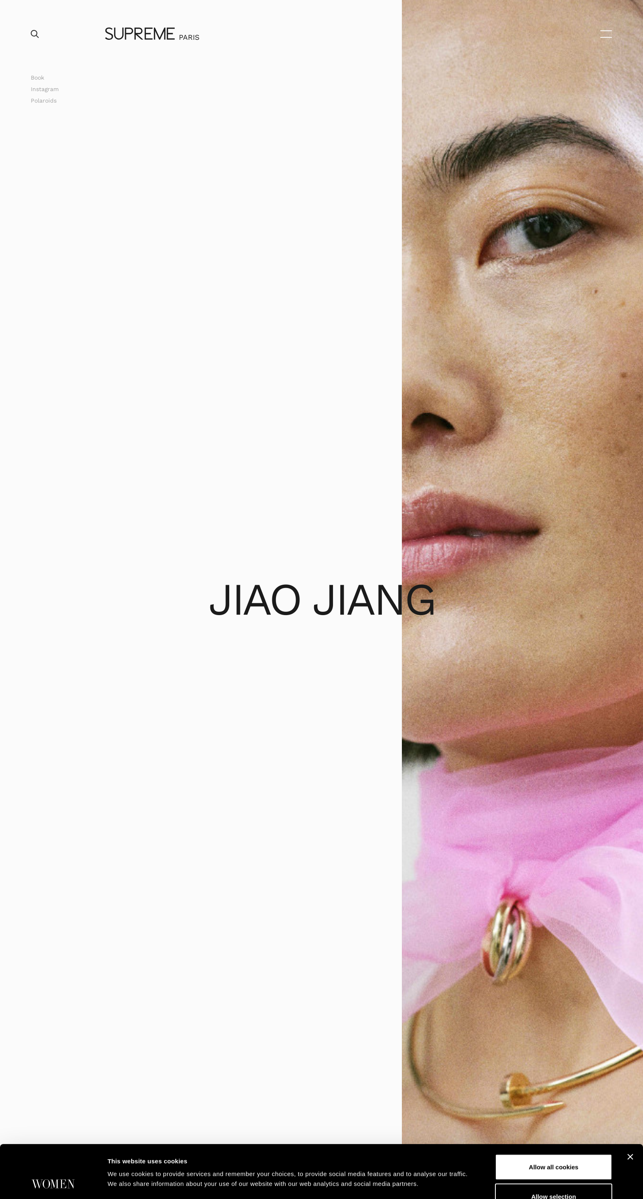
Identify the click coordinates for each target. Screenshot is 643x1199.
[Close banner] (630, 1107)
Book (37, 77)
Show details (430, 1160)
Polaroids (44, 100)
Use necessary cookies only (554, 1175)
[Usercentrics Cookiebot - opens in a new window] (53, 1183)
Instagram (45, 89)
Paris (189, 37)
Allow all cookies (554, 1117)
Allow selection (553, 1146)
